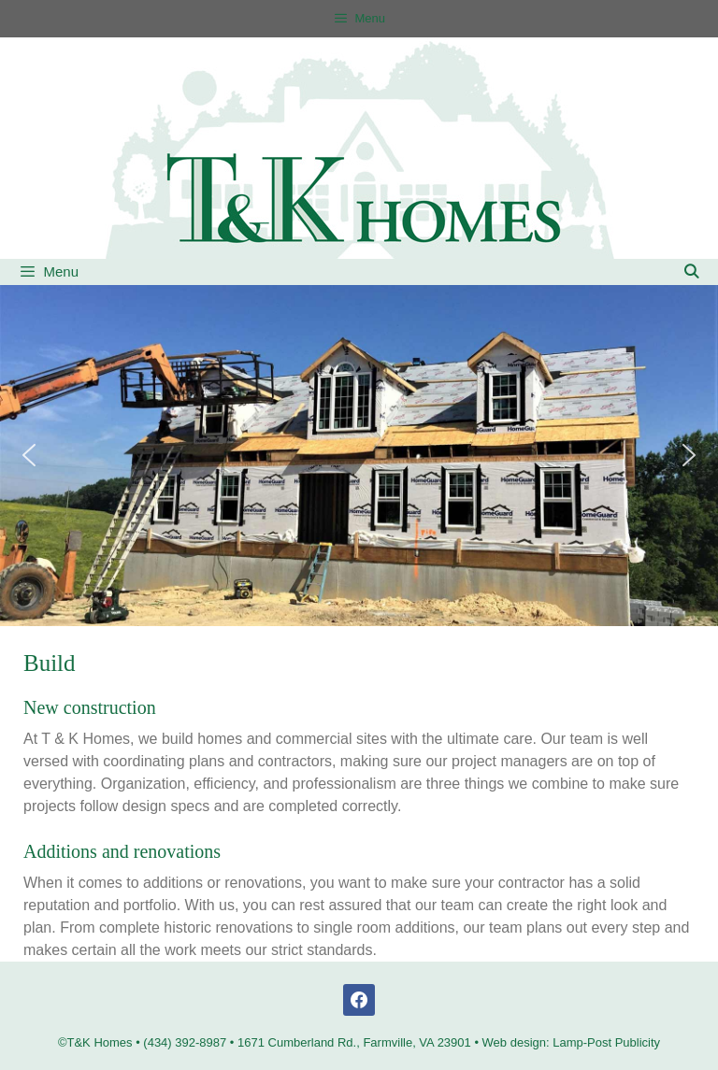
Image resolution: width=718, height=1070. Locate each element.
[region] (359, 455)
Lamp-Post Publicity (606, 1042)
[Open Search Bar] (691, 272)
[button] (29, 455)
